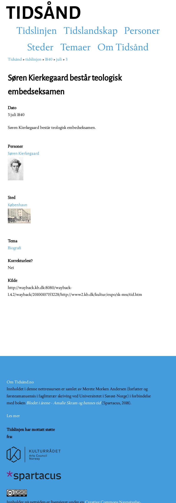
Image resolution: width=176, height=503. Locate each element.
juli (59, 59)
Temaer (75, 48)
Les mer (13, 416)
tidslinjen (33, 59)
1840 (48, 59)
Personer (142, 31)
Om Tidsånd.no (20, 382)
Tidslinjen (36, 31)
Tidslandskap (90, 31)
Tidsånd (15, 59)
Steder (40, 48)
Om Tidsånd (123, 48)
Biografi (14, 248)
